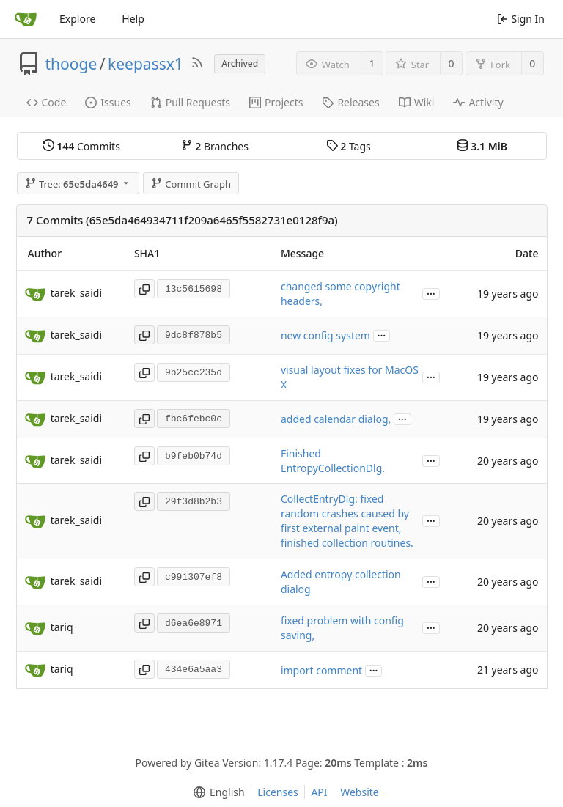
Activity (478, 102)
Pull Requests (190, 102)
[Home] (26, 19)
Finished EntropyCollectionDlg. (333, 460)
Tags (348, 146)
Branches (215, 146)
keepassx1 (145, 63)
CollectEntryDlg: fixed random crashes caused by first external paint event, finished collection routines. (347, 521)
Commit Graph (191, 184)
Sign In (520, 19)
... (431, 293)
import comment (321, 670)
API (319, 792)
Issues (107, 102)
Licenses (277, 792)
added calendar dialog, (336, 419)
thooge (71, 63)
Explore (77, 19)
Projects (276, 102)
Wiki (417, 102)
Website (359, 792)
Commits (81, 146)
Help (133, 19)
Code (46, 102)
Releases (350, 102)
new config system (325, 335)
